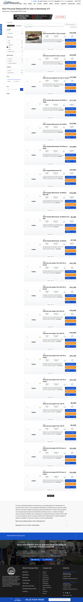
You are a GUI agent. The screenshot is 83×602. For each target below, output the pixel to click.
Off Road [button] (39, 3)
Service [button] (51, 3)
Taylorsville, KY (46, 577)
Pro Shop (44, 573)
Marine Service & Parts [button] (28, 586)
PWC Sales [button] (25, 577)
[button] (27, 37)
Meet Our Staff (46, 579)
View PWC (70, 46)
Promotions (45, 591)
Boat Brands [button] (25, 575)
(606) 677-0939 (77, 1)
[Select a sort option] (72, 24)
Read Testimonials (46, 585)
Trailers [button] (45, 3)
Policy (64, 595)
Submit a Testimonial (47, 587)
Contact (79, 3)
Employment (45, 581)
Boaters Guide (71, 3)
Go (21, 89)
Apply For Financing (42, 1)
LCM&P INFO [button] (63, 3)
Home (20, 3)
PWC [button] (35, 3)
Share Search (73, 27)
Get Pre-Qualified (71, 43)
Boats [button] (25, 3)
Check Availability (70, 40)
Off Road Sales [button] (26, 580)
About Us (44, 571)
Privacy (67, 595)
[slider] (7, 79)
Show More (50, 495)
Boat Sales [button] (25, 572)
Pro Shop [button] (57, 3)
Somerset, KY (45, 575)
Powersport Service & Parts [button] (29, 588)
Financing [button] (24, 591)
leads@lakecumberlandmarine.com (70, 578)
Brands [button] (30, 3)
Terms (71, 595)
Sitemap (44, 593)
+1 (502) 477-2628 (66, 587)
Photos (44, 589)
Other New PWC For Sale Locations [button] (16, 535)
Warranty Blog (45, 583)
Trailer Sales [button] (25, 583)
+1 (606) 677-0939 (66, 576)
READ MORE (58, 41)
